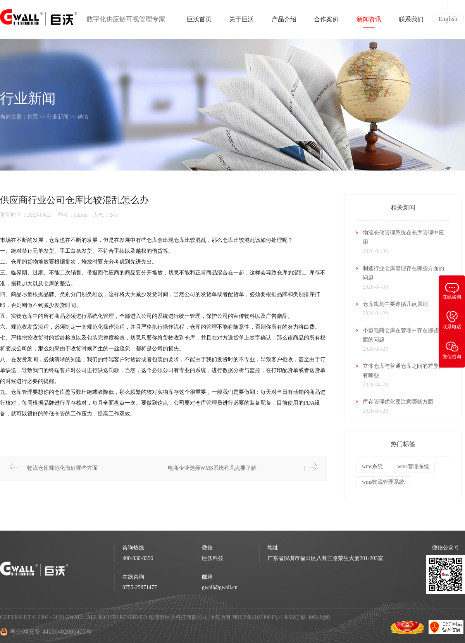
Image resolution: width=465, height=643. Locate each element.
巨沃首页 (199, 22)
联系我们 (411, 22)
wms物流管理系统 (383, 482)
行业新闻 (58, 117)
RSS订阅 (294, 617)
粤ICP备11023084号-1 (258, 617)
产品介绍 (284, 22)
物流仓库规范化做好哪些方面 (62, 468)
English (448, 19)
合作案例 (326, 22)
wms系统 (372, 466)
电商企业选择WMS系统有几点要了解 (212, 468)
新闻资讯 (368, 22)
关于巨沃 (241, 22)
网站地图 (320, 617)
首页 (32, 117)
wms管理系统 (413, 466)
